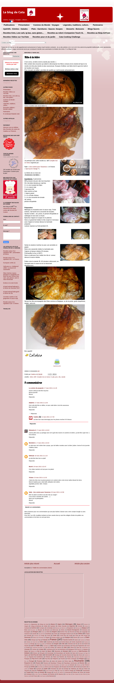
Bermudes (32, 629)
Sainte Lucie (64, 664)
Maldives (33, 651)
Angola (26, 626)
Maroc (49, 651)
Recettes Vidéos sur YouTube (16, 37)
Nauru (74, 653)
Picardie (63, 658)
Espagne (67, 637)
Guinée (57, 642)
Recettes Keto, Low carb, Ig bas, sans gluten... (23, 33)
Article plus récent (31, 564)
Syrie (60, 668)
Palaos (55, 656)
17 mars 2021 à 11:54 (41, 402)
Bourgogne (27, 631)
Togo (56, 670)
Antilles (46, 626)
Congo (42, 635)
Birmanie (47, 630)
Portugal (31, 661)
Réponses (34, 413)
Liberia (72, 647)
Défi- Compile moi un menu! (42, 377)
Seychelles (40, 666)
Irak (76, 643)
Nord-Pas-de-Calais (36, 655)
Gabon (76, 640)
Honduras (48, 643)
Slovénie (71, 666)
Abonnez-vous (12, 73)
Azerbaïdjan (50, 628)
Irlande (86, 643)
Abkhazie (26, 624)
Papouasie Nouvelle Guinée (81, 656)
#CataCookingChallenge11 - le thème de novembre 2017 (11, 287)
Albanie (52, 624)
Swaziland (53, 668)
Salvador (72, 665)
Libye (77, 647)
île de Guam (42, 676)
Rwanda (45, 663)
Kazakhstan (67, 645)
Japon (52, 645)
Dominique (41, 637)
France (53, 639)
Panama (69, 656)
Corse (48, 635)
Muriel (31, 466)
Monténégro (50, 653)
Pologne (81, 658)
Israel (32, 645)
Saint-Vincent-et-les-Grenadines (51, 664)
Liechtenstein (85, 647)
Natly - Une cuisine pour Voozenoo (40, 492)
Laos (46, 647)
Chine (80, 633)
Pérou (47, 661)
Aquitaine (52, 626)
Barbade (78, 628)
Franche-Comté (67, 640)
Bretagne (35, 631)
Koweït (28, 647)
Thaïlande (40, 670)
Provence (39, 661)
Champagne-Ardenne (65, 633)
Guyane (26, 643)
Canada (34, 633)
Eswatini (81, 637)
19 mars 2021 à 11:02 (40, 477)
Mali (38, 651)
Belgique (84, 628)
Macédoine (63, 649)
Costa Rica (63, 635)
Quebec (60, 661)
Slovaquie (64, 666)
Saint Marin (39, 664)
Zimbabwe (29, 674)
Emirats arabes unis (57, 637)
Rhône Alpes (68, 661)
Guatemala (49, 642)
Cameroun (27, 633)
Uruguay (49, 672)
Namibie (68, 653)
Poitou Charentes (71, 658)
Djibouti (34, 637)
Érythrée (52, 674)
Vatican (61, 672)
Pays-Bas (47, 658)
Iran (81, 643)
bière (31, 377)
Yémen (81, 672)
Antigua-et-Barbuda (36, 626)
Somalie (78, 666)
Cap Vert (41, 633)
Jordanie (59, 645)
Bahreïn (63, 628)
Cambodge (85, 631)
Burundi (72, 631)
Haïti (43, 643)
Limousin (27, 649)
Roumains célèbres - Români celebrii (9, 108)
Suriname (38, 668)
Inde (63, 643)
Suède (46, 668)
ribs (59, 377)
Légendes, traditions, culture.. (76, 25)
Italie (38, 645)
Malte (43, 651)
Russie (38, 663)
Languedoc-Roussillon (37, 647)
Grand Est (35, 641)
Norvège (57, 655)
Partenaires (98, 25)
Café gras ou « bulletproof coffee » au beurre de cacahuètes (10, 268)
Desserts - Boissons (75, 29)
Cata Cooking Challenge (69, 37)
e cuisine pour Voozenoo (39, 167)
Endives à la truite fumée (10, 283)
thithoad (31, 455)
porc (56, 377)
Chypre (88, 633)
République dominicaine (70, 663)
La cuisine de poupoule (36, 388)
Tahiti (80, 668)
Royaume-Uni (28, 663)
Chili (74, 633)
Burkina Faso (63, 631)
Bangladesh (70, 628)
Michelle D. (32, 443)
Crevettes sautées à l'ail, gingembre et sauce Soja (10, 297)
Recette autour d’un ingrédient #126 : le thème (10, 302)
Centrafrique (48, 633)
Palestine (61, 656)
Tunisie (78, 670)
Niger (86, 653)
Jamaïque (45, 645)
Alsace (79, 624)
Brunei (42, 631)
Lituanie (34, 649)
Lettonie (59, 647)
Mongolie (42, 653)
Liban (65, 647)
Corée (54, 635)
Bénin (77, 631)
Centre (55, 633)
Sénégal (66, 668)
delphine (31, 402)
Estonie (75, 637)
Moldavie (27, 653)
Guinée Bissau (65, 642)
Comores (36, 635)
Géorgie (32, 643)
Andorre (86, 624)
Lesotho (52, 647)
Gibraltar (28, 641)
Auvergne (41, 628)
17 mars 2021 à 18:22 (42, 430)
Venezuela (68, 672)
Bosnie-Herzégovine (73, 630)
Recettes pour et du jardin (44, 37)
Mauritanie (57, 651)
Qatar (53, 661)
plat (53, 377)
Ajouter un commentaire (32, 507)
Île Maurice (60, 674)
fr (51, 377)
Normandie (49, 655)
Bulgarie (54, 631)
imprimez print (57, 366)
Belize (26, 630)
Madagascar (71, 649)
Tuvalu (35, 672)
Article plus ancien (82, 564)
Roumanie (79, 661)
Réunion (82, 663)
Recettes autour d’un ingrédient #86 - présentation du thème (11, 252)
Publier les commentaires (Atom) (42, 567)
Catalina (36, 417)
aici (38, 371)
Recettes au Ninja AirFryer (98, 33)
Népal (74, 655)
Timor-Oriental (49, 670)
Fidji (39, 640)
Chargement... (7, 82)
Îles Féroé (83, 674)
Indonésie (70, 643)
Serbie (33, 666)
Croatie (71, 635)
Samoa (78, 664)
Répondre (32, 397)
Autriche (33, 628)
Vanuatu (56, 672)
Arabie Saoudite (62, 626)
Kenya (74, 645)
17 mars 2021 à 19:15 (42, 443)
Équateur (45, 674)
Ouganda (31, 656)
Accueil (57, 564)
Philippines (55, 658)
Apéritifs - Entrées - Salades (15, 29)
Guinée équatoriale (77, 642)
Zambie (88, 672)
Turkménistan (86, 670)
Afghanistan (34, 624)
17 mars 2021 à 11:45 (50, 388)
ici (46, 106)
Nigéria (26, 655)
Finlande (44, 640)
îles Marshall (50, 676)
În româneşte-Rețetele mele (11, 114)
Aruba (86, 626)
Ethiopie (33, 640)
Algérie (60, 624)
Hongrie (56, 643)
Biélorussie (55, 630)
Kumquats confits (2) (9, 263)
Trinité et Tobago (69, 670)
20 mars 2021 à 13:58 (57, 492)
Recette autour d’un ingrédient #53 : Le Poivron (11, 258)
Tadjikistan (73, 668)
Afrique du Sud (44, 624)
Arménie (80, 626)
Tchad (33, 670)
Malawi (26, 651)
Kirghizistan (81, 645)
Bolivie (63, 630)
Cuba (76, 635)
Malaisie (85, 649)
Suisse (31, 668)
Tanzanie (26, 670)
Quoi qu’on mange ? (32, 169)
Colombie (28, 635)
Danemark (27, 637)
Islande (26, 645)
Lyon (56, 649)
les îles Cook (37, 674)
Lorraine (41, 649)
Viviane (31, 477)
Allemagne (69, 624)
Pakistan (48, 656)
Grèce (41, 642)
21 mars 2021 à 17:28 (47, 417)
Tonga (61, 670)
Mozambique (59, 653)
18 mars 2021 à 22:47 (39, 466)
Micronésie (74, 651)
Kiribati (88, 645)
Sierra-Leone (48, 666)
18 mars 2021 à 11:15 (41, 455)
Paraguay (26, 658)
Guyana (86, 641)
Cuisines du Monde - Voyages (46, 25)
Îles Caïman (76, 674)
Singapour (56, 666)
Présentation (24, 25)
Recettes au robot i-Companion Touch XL (65, 33)
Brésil (48, 631)
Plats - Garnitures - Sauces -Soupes (47, 29)
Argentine (72, 626)
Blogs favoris (93, 29)
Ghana (88, 640)
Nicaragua (80, 653)
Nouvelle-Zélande (66, 655)
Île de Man (68, 674)
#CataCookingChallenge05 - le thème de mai (11, 292)
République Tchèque (56, 663)
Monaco (35, 653)
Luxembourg (49, 649)
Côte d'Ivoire (84, 635)
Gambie (82, 639)
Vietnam (75, 672)
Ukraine (42, 672)
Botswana (85, 630)
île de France (33, 676)
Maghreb (79, 649)
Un (30, 167)
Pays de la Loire (37, 658)
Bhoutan (40, 630)
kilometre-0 (32, 430)
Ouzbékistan (39, 656)
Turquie (28, 672)
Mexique (65, 651)
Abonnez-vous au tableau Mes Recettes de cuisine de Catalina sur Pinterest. (11, 129)
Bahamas (57, 628)
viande (63, 377)
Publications (9, 25)
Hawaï (38, 643)
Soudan (84, 666)
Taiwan (86, 668)
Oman (80, 655)
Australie (26, 628)
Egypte (47, 637)
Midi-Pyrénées (83, 651)
